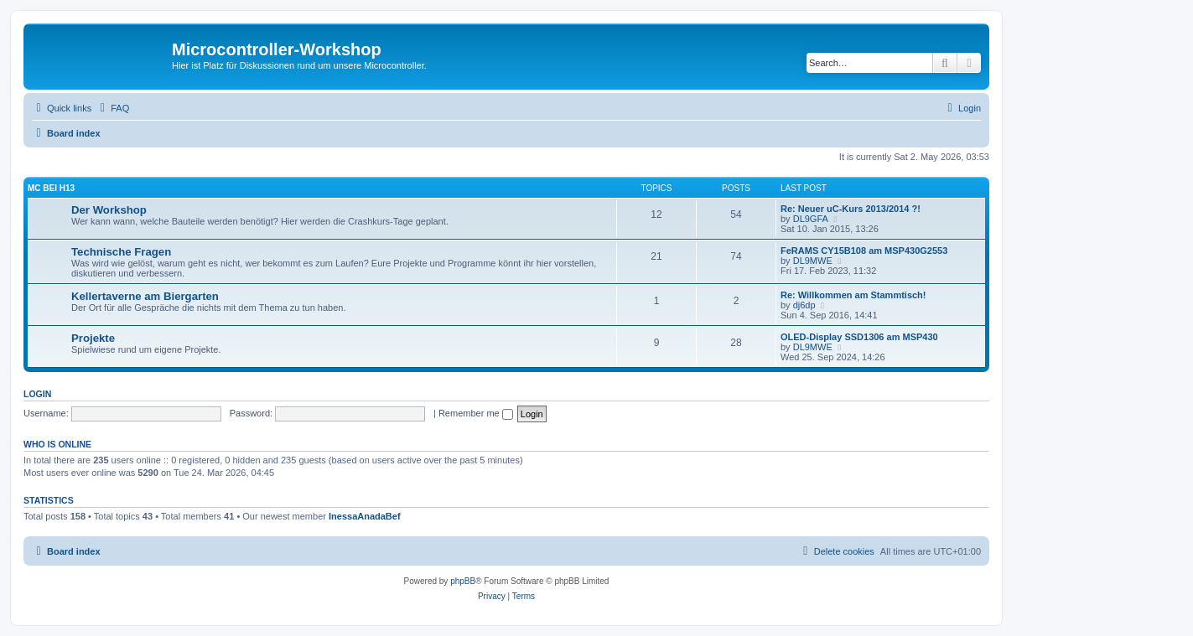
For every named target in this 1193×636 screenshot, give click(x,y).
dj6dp (804, 305)
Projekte (93, 338)
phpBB (462, 581)
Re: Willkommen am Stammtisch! (853, 295)
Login (37, 394)
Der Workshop (109, 210)
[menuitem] (112, 108)
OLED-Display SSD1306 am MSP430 (859, 337)
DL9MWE (813, 261)
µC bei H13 (51, 188)
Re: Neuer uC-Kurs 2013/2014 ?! (851, 209)
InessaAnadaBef (365, 516)
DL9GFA (810, 219)
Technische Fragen (121, 252)
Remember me (475, 413)
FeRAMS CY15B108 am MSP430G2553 (864, 251)
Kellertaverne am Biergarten (145, 296)
